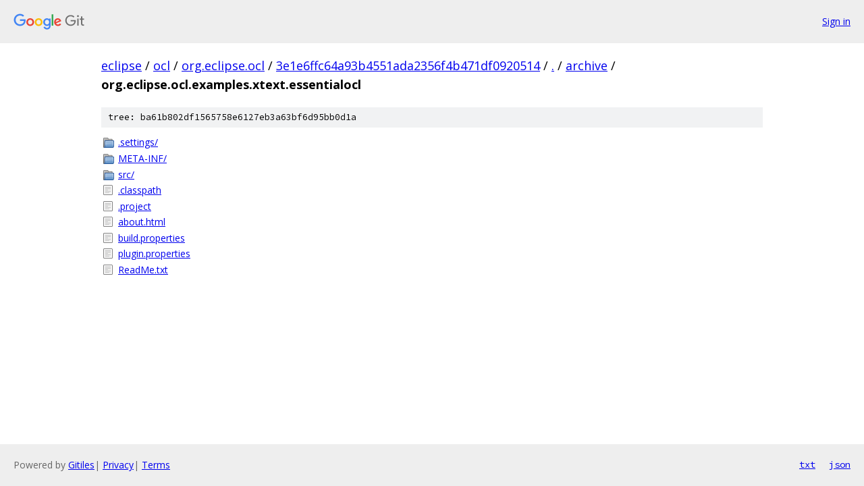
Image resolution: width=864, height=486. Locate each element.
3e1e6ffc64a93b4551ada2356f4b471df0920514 (408, 65)
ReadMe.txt (143, 269)
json (839, 464)
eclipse (121, 65)
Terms (156, 464)
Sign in (836, 21)
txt (807, 464)
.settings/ (138, 142)
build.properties (151, 238)
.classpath (139, 190)
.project (134, 206)
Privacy (118, 464)
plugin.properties (154, 253)
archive (587, 65)
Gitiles (81, 464)
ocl (161, 65)
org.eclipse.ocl (223, 65)
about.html (141, 221)
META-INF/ (142, 158)
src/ (126, 174)
